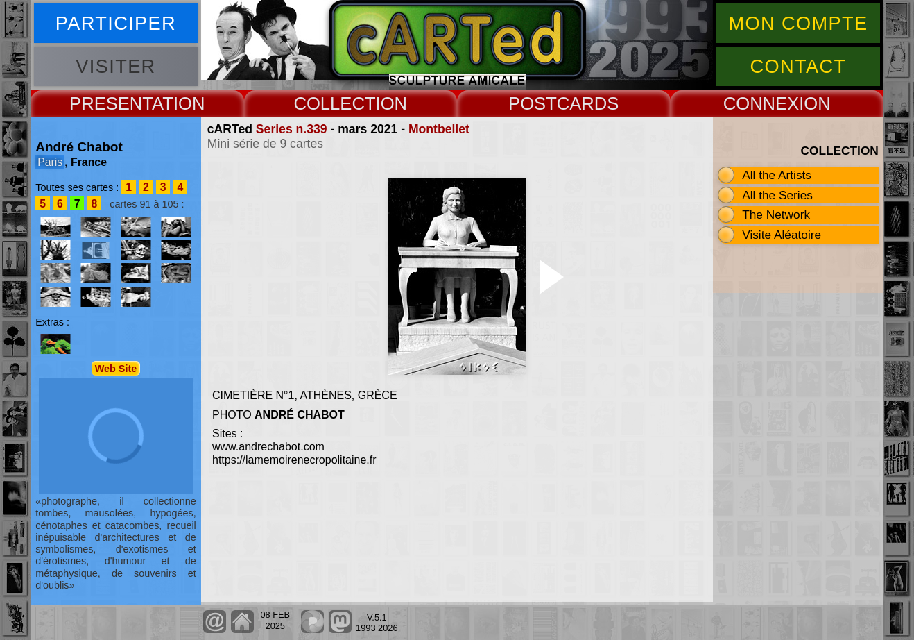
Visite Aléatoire (781, 235)
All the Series (777, 195)
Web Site (116, 367)
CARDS (588, 103)
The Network (776, 214)
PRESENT (110, 103)
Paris (49, 162)
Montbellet (438, 129)
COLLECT (334, 103)
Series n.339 (291, 129)
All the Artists (776, 175)
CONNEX (761, 103)
